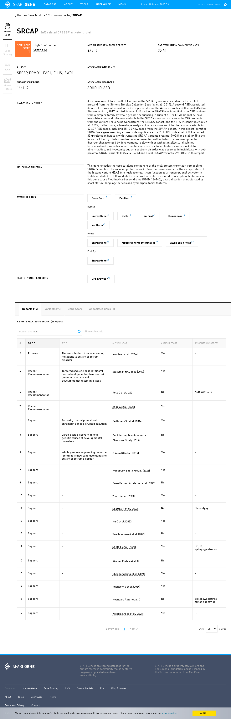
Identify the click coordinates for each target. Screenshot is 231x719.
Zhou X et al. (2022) (123, 407)
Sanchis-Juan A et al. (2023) (128, 534)
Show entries (212, 629)
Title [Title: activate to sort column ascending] (65, 343)
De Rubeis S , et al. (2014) (127, 421)
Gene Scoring (51, 688)
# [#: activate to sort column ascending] (21, 343)
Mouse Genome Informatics (138, 243)
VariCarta (97, 225)
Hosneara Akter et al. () (126, 599)
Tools (84, 4)
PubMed (124, 198)
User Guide (103, 4)
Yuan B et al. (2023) (123, 496)
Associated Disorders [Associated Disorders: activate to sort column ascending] (208, 343)
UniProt (148, 216)
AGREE (204, 713)
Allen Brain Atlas (180, 243)
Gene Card (98, 198)
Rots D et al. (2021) (123, 392)
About (68, 4)
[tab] (30, 309)
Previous (113, 629)
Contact (35, 705)
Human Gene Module (31, 15)
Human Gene (30, 688)
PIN (102, 688)
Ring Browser (118, 688)
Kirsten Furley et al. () (125, 561)
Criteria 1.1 (40, 49)
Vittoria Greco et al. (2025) (127, 614)
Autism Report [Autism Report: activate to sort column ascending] (170, 343)
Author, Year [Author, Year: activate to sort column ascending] (120, 343)
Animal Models (85, 688)
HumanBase (175, 216)
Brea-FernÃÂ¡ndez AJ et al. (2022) (133, 483)
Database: (10, 688)
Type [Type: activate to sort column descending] (31, 343)
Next (132, 629)
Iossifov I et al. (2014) (124, 354)
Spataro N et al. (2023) (125, 509)
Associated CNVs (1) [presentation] (102, 309)
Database (50, 4)
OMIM (125, 216)
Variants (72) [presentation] (53, 309)
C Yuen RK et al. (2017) (125, 453)
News (122, 4)
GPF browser (100, 279)
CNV (67, 688)
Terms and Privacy (14, 705)
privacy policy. (169, 713)
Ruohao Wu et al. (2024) (126, 586)
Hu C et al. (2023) (122, 521)
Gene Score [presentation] (75, 309)
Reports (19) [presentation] (30, 309)
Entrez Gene (99, 216)
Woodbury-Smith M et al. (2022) (131, 470)
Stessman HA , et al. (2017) (128, 371)
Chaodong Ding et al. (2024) (128, 574)
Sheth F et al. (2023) (124, 547)
